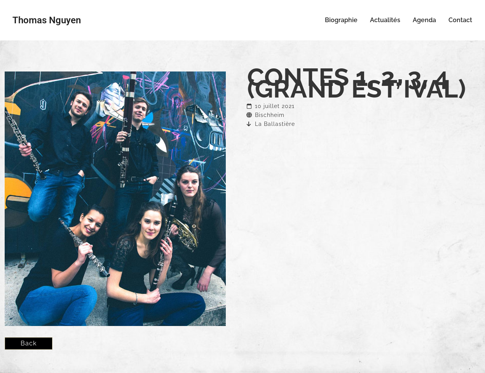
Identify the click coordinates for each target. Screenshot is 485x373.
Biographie (341, 20)
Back (29, 343)
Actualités (385, 20)
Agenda (424, 20)
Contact (460, 20)
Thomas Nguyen (46, 20)
